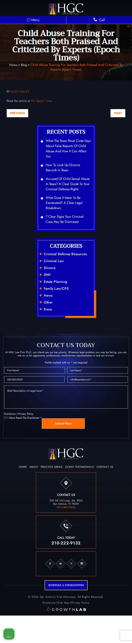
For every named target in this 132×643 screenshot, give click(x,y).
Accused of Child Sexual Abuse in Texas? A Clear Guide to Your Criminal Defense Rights (65, 191)
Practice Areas (51, 490)
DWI (47, 290)
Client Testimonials (79, 490)
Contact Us (105, 490)
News (48, 312)
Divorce (50, 283)
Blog (24, 65)
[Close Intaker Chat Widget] (120, 532)
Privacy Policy (27, 437)
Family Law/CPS (57, 304)
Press (48, 326)
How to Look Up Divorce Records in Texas (65, 170)
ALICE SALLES (20, 91)
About (33, 490)
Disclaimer (10, 437)
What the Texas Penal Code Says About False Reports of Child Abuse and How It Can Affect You (67, 150)
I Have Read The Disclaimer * (25, 441)
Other (49, 319)
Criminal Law (55, 275)
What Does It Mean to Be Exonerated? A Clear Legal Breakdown (66, 214)
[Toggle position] (113, 532)
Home (13, 65)
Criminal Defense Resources (67, 268)
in (60, 587)
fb (50, 587)
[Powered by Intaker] (102, 636)
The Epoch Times (42, 101)
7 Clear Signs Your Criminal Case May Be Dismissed (67, 232)
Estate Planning (57, 297)
